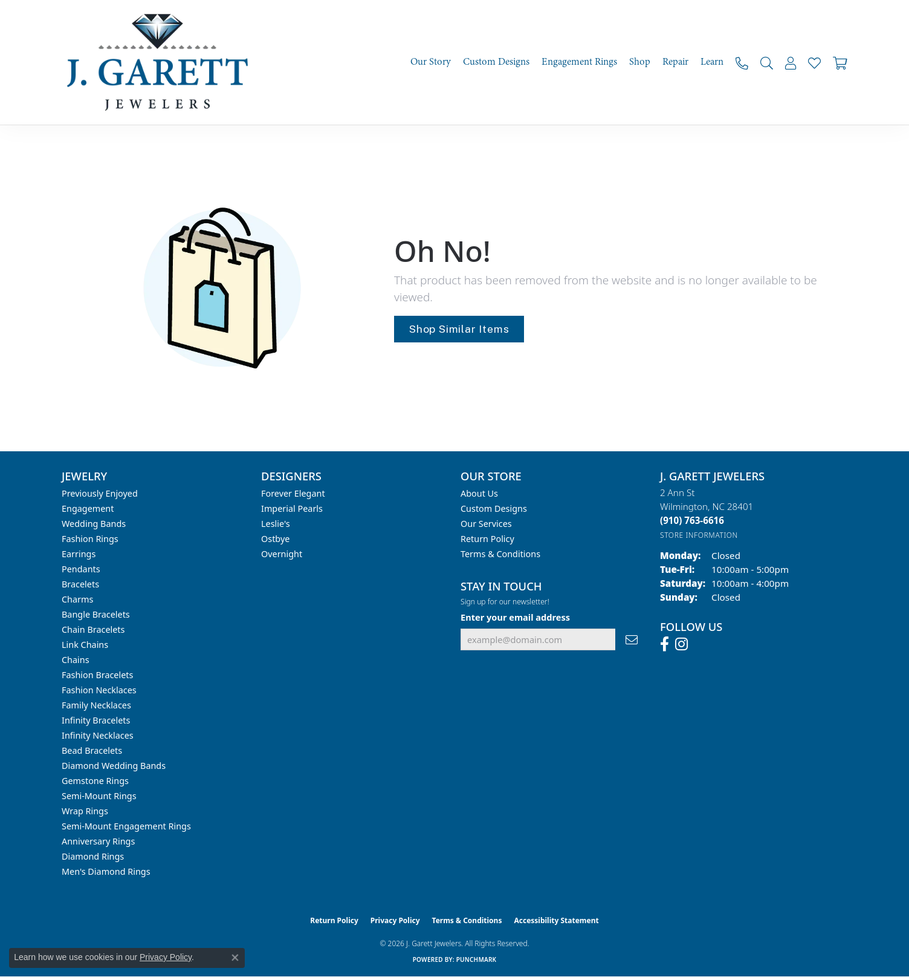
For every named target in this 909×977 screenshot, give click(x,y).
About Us (479, 493)
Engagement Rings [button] (579, 62)
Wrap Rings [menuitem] (85, 811)
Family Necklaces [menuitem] (96, 705)
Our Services (486, 523)
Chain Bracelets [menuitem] (93, 629)
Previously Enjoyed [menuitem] (100, 493)
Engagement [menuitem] (88, 508)
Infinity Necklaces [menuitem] (98, 735)
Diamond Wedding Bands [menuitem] (114, 765)
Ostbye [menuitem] (275, 538)
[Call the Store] (692, 520)
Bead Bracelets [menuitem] (92, 750)
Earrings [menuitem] (78, 554)
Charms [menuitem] (77, 599)
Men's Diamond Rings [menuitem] (106, 871)
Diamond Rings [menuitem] (93, 856)
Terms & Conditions (500, 554)
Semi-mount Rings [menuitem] (99, 796)
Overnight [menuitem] (281, 554)
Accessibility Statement (556, 920)
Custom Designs (494, 508)
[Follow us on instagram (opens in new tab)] (681, 644)
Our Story (430, 62)
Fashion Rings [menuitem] (90, 538)
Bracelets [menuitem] (80, 584)
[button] (766, 62)
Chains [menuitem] (75, 659)
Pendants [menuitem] (81, 569)
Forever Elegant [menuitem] (293, 493)
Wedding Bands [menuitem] (94, 523)
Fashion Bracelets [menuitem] (97, 675)
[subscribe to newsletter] (631, 640)
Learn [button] (711, 62)
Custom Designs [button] (496, 62)
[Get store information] (699, 535)
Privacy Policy (395, 920)
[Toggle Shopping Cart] (840, 62)
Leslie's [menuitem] (275, 523)
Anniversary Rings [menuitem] (98, 841)
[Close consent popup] (235, 957)
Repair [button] (675, 62)
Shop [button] (639, 62)
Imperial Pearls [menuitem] (292, 508)
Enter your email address (515, 617)
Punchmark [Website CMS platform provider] (476, 959)
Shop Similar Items (459, 328)
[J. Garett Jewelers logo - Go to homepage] (161, 62)
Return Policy (487, 538)
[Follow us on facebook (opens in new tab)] (664, 644)
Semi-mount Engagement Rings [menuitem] (126, 826)
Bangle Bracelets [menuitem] (96, 614)
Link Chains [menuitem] (85, 644)
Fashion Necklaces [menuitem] (99, 690)
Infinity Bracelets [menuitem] (96, 720)
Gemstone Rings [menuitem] (95, 780)
